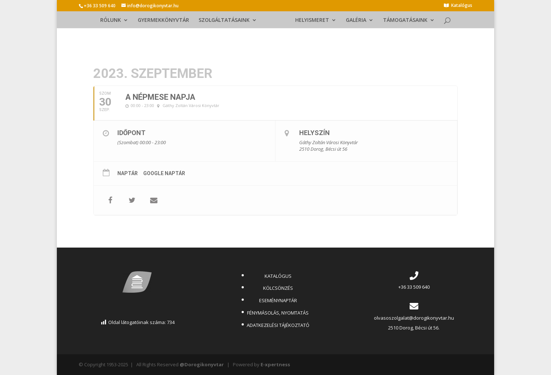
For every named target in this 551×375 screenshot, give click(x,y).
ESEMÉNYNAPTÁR (278, 300)
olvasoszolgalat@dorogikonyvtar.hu (414, 318)
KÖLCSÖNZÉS (278, 288)
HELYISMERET (310, 20)
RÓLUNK (112, 20)
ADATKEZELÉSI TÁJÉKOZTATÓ (278, 325)
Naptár (127, 173)
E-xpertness (275, 364)
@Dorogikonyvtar (202, 364)
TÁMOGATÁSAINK (403, 20)
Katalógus (461, 5)
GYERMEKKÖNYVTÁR (165, 20)
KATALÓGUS (278, 276)
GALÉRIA (354, 20)
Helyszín (314, 133)
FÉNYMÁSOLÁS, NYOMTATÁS (278, 312)
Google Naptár (164, 173)
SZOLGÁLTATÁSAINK (225, 20)
